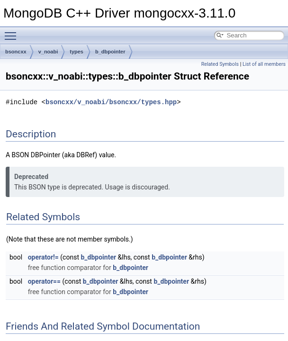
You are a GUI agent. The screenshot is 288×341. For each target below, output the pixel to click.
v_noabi (48, 51)
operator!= (43, 257)
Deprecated (31, 176)
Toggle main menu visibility (13, 31)
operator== (44, 281)
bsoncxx (16, 51)
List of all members (264, 64)
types (76, 51)
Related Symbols (220, 64)
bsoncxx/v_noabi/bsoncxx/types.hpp (111, 102)
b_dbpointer (110, 51)
